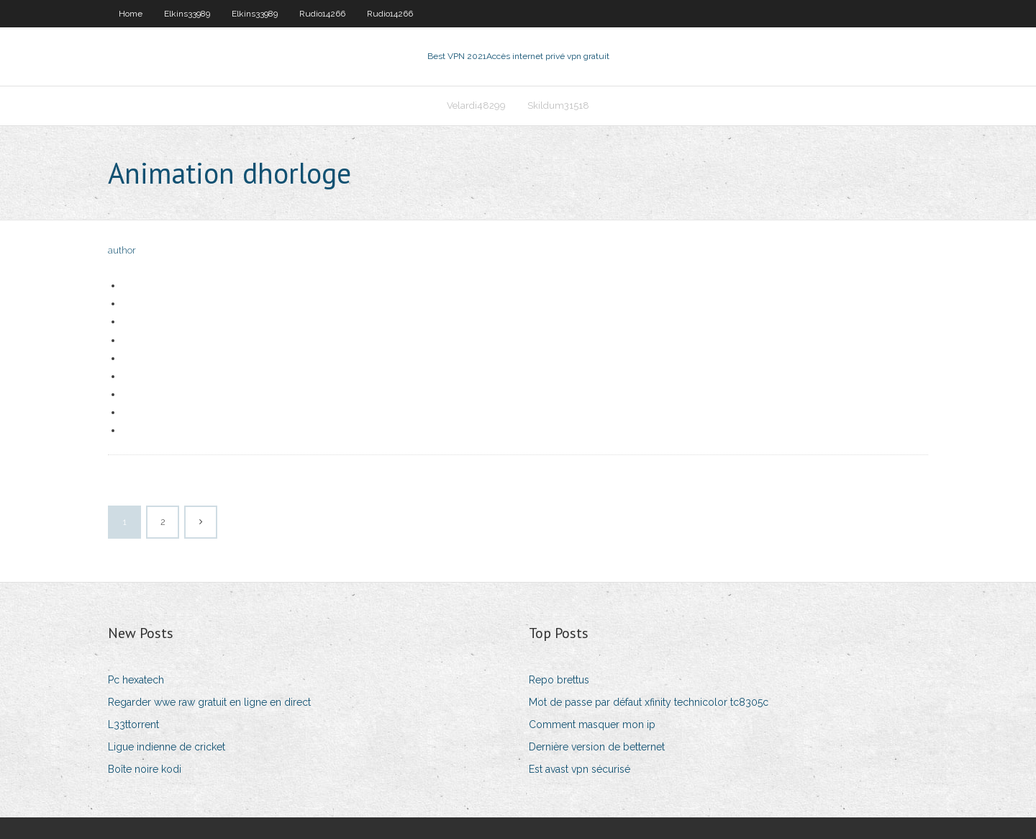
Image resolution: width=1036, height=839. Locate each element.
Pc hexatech (136, 680)
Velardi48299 (476, 105)
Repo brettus (559, 680)
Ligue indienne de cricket (166, 747)
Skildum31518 (558, 105)
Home (130, 14)
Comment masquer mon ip (592, 724)
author (122, 250)
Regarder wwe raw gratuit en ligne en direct (209, 702)
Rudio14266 (322, 14)
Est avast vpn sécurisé (579, 769)
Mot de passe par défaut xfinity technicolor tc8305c (648, 702)
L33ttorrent (133, 724)
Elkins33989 (187, 14)
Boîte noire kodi (144, 769)
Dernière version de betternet (597, 747)
